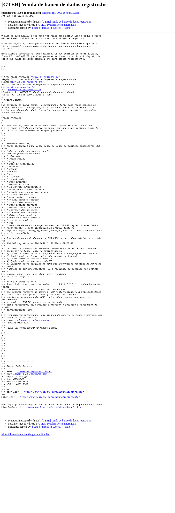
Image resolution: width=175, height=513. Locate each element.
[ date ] (36, 27)
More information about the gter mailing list (25, 510)
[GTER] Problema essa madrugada (56, 24)
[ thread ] (46, 27)
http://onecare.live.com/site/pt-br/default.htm (50, 481)
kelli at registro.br (45, 85)
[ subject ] (56, 27)
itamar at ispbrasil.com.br (34, 438)
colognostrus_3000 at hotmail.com (60, 12)
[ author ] (68, 27)
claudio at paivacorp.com (33, 377)
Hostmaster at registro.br (24, 100)
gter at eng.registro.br (26, 91)
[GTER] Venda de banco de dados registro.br (66, 21)
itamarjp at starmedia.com (30, 441)
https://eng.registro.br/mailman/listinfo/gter (54, 463)
